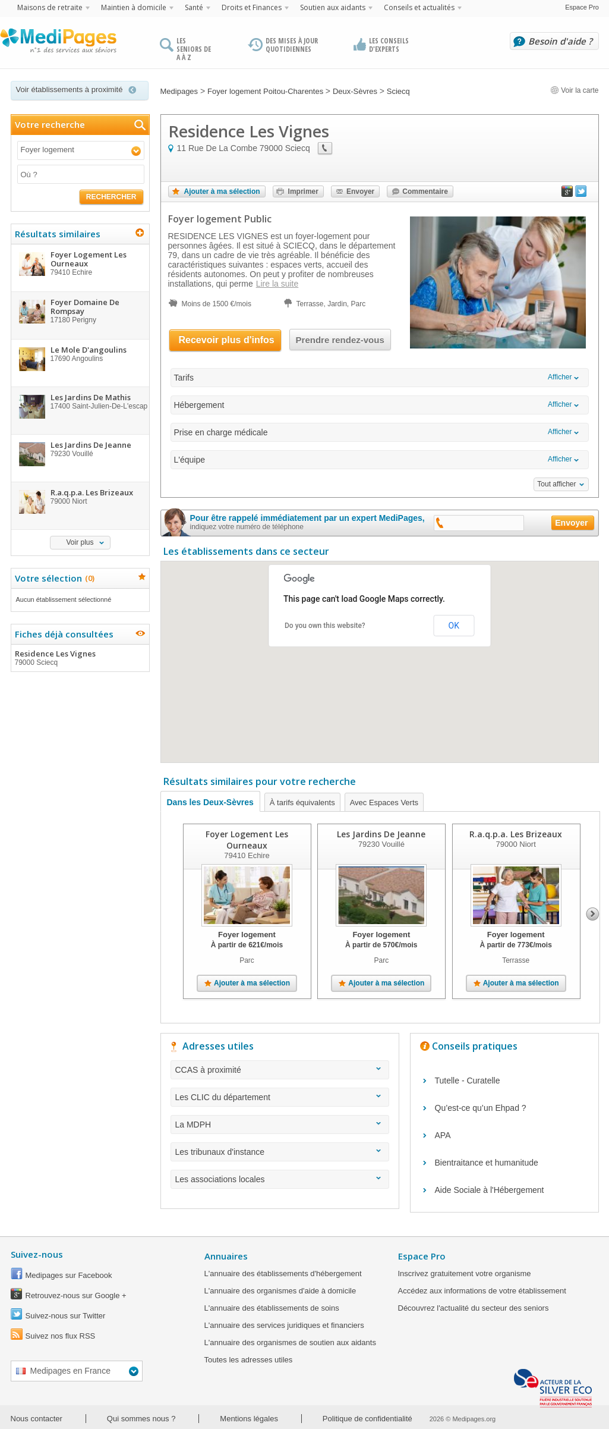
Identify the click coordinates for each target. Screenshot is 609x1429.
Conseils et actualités (419, 7)
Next (592, 914)
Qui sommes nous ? (141, 1418)
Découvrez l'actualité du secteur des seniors (473, 1308)
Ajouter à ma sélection (222, 191)
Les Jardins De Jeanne (381, 834)
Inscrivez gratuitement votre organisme (464, 1273)
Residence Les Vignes (79, 657)
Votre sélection (53, 578)
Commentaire (425, 191)
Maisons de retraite (50, 7)
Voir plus (79, 542)
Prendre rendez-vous (340, 340)
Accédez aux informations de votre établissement (482, 1290)
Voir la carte (574, 90)
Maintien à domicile (133, 7)
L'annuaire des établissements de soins (271, 1308)
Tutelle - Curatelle (467, 1080)
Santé (194, 7)
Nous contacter (36, 1418)
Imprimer (303, 191)
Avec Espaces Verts (384, 802)
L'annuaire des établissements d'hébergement (283, 1273)
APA (443, 1135)
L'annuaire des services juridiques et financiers (284, 1325)
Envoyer (360, 191)
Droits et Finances (252, 7)
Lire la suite (277, 283)
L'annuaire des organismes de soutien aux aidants (290, 1342)
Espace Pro (582, 7)
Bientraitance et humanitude (486, 1162)
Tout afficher (556, 484)
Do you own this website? (325, 625)
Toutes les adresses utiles (248, 1359)
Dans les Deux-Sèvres (210, 802)
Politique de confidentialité (367, 1418)
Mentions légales (249, 1418)
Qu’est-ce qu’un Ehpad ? (480, 1108)
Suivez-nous (37, 1254)
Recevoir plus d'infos (226, 340)
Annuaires (226, 1256)
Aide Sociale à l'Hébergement (489, 1190)
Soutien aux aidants (332, 7)
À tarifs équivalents (302, 802)
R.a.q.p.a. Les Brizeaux (515, 834)
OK (454, 625)
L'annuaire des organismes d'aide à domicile (280, 1290)
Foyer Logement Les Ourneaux (247, 839)
